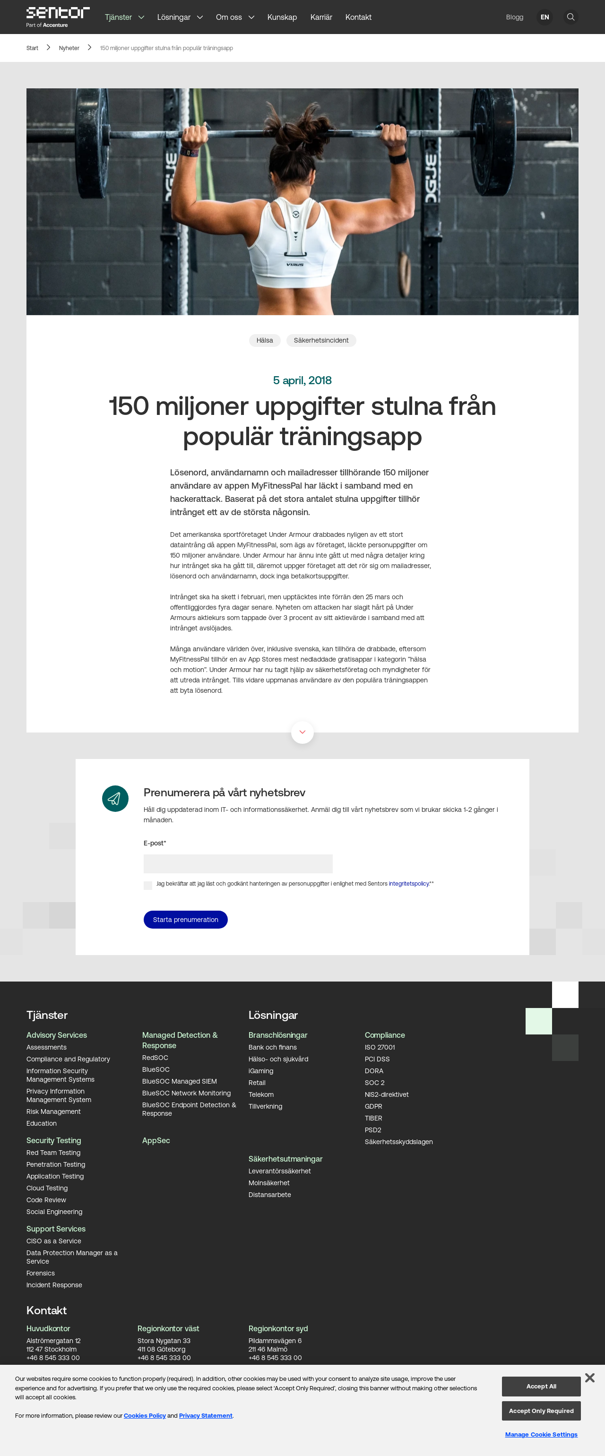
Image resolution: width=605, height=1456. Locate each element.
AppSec (156, 1140)
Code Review (46, 1199)
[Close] (589, 1378)
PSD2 (373, 1129)
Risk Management (53, 1111)
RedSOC (155, 1057)
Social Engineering (54, 1211)
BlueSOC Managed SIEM (179, 1081)
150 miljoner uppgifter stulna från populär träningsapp (166, 48)
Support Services (56, 1228)
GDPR (373, 1106)
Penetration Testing (55, 1164)
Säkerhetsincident (321, 340)
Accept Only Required (541, 1410)
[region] (302, 1410)
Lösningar (173, 17)
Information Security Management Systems (60, 1075)
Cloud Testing (47, 1187)
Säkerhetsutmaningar (285, 1158)
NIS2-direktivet (387, 1094)
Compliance (385, 1035)
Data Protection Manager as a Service (72, 1257)
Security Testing (53, 1140)
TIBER (373, 1117)
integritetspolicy (409, 883)
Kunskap (282, 17)
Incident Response (54, 1284)
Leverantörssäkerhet (280, 1170)
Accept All (541, 1386)
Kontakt (359, 17)
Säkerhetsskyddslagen (399, 1141)
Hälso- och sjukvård (278, 1058)
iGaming (261, 1070)
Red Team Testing (53, 1152)
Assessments (46, 1047)
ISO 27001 (380, 1047)
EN (545, 17)
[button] (144, 17)
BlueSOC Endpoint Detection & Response (189, 1109)
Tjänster (118, 17)
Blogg (514, 17)
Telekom (261, 1094)
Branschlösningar (278, 1035)
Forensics (40, 1272)
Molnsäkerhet (269, 1182)
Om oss (229, 17)
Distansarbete (270, 1194)
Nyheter (69, 48)
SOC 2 (374, 1082)
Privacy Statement (206, 1415)
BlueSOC (156, 1069)
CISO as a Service (53, 1240)
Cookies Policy (145, 1415)
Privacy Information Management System (58, 1095)
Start (32, 48)
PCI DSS (377, 1058)
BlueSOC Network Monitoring (186, 1092)
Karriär (321, 17)
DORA (374, 1070)
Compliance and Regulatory (68, 1058)
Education (41, 1123)
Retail (257, 1082)
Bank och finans (273, 1047)
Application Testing (55, 1176)
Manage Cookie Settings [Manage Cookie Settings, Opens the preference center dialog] (541, 1434)
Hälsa (265, 340)
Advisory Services (56, 1035)
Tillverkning (265, 1106)
